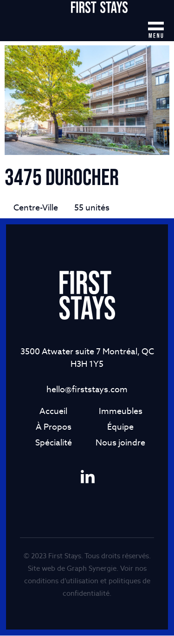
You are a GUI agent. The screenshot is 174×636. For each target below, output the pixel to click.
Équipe (120, 427)
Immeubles (120, 411)
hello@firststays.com (87, 389)
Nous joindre (120, 443)
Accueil (53, 411)
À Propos (53, 427)
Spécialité (53, 443)
